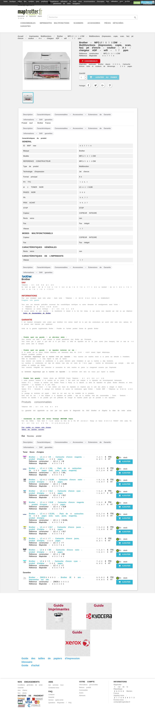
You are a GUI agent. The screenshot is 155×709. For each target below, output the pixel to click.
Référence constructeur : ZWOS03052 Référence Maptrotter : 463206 (49, 583)
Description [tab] (28, 115)
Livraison (51, 694)
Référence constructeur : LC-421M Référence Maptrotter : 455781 (47, 462)
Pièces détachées (113, 23)
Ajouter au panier (103, 77)
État (23, 436)
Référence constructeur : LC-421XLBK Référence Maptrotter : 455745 (48, 485)
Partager (88, 85)
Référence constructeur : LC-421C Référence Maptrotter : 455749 (47, 566)
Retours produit (85, 687)
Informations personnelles (88, 685)
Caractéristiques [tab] (43, 115)
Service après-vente (55, 700)
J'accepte (137, 2)
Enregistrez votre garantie (30, 300)
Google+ (102, 85)
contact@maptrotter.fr (122, 702)
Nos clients (22, 693)
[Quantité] (81, 77)
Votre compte (87, 682)
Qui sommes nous (56, 685)
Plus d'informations (147, 3)
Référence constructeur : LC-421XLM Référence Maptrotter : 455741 (47, 508)
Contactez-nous (53, 687)
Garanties (25, 26)
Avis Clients (22, 690)
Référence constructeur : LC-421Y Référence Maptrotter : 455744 (47, 544)
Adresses (82, 695)
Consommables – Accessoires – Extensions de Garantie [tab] (83, 115)
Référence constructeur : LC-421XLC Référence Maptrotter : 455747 (47, 496)
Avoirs (81, 693)
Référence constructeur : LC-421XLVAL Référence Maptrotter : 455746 (48, 521)
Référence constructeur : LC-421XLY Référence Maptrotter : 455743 (47, 532)
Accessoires (93, 23)
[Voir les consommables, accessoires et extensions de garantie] (89, 61)
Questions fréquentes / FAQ (59, 702)
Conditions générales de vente (30, 685)
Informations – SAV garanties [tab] (37, 120)
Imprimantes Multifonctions (54, 23)
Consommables (28, 23)
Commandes (83, 690)
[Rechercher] (92, 17)
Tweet (95, 85)
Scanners (78, 23)
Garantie (21, 687)
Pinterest (110, 85)
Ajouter (124, 461)
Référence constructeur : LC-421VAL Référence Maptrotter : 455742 (47, 474)
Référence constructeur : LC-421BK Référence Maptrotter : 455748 (47, 555)
